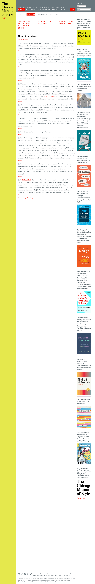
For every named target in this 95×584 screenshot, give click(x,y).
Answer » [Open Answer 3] (20, 80)
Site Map (60, 573)
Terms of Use (54, 573)
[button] (90, 9)
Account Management (69, 573)
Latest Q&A (21, 14)
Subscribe (55, 9)
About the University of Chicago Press (41, 575)
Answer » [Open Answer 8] (20, 160)
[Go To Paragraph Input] (81, 6)
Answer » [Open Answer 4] (20, 101)
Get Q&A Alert (54, 14)
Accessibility (67, 575)
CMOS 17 (62, 9)
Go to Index (79, 3)
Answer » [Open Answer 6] (20, 128)
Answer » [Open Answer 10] (20, 195)
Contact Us (60, 575)
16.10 (26, 180)
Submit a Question (42, 14)
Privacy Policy (54, 575)
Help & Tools (55, 7)
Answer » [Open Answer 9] (20, 176)
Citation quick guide (42, 7)
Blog (28, 9)
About (39, 9)
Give (62, 7)
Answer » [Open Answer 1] (20, 51)
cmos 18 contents (29, 7)
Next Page (30, 198)
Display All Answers (23, 39)
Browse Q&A (31, 14)
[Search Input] (84, 9)
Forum (33, 9)
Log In (72, 9)
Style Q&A (21, 9)
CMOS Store (46, 9)
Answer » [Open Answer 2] (20, 67)
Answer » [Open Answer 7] (20, 134)
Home (19, 7)
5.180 (49, 96)
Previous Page (22, 198)
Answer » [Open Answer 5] (20, 115)
